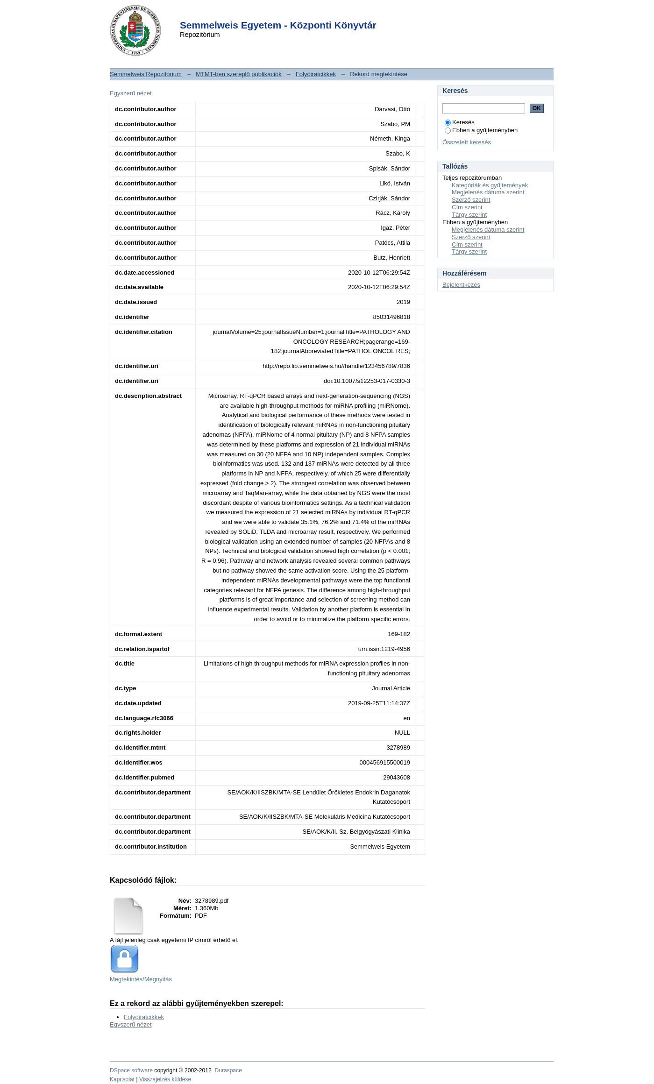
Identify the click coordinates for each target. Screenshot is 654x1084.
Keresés (460, 122)
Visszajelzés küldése (165, 1079)
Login (310, 13)
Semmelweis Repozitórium (146, 74)
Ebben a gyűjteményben (481, 130)
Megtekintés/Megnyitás (141, 979)
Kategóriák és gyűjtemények (490, 185)
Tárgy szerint (469, 214)
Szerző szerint (471, 199)
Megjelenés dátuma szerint (488, 192)
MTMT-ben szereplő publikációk (239, 74)
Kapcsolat (122, 1079)
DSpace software (131, 1070)
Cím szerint (467, 207)
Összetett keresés (466, 142)
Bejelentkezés (461, 284)
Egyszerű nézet (131, 93)
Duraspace (228, 1070)
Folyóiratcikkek (316, 74)
